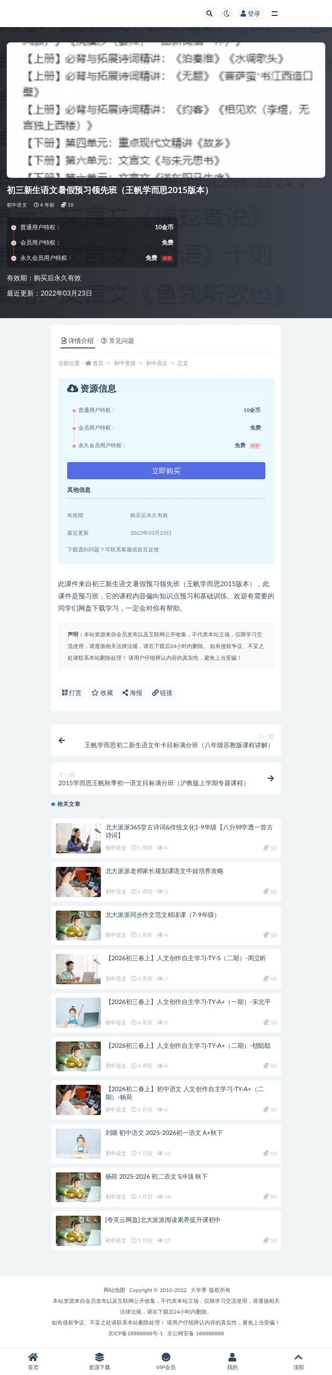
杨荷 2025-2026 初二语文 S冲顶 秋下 (156, 1176)
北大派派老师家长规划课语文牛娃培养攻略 (164, 871)
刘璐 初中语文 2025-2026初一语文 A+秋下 (164, 1132)
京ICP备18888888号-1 (135, 1333)
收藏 (102, 692)
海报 (132, 692)
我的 (232, 1361)
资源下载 (99, 1361)
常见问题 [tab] (117, 340)
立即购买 (166, 470)
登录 (250, 13)
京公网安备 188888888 (195, 1333)
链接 (162, 692)
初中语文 (17, 205)
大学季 (199, 1290)
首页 (98, 363)
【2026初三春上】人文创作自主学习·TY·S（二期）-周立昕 (186, 958)
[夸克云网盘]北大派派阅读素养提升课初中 (163, 1219)
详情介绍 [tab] (78, 340)
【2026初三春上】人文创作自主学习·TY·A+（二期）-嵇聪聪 (188, 1045)
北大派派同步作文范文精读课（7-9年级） (162, 914)
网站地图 (114, 1290)
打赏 (72, 692)
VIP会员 (166, 1361)
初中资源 (125, 363)
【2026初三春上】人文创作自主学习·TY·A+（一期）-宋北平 (188, 1001)
